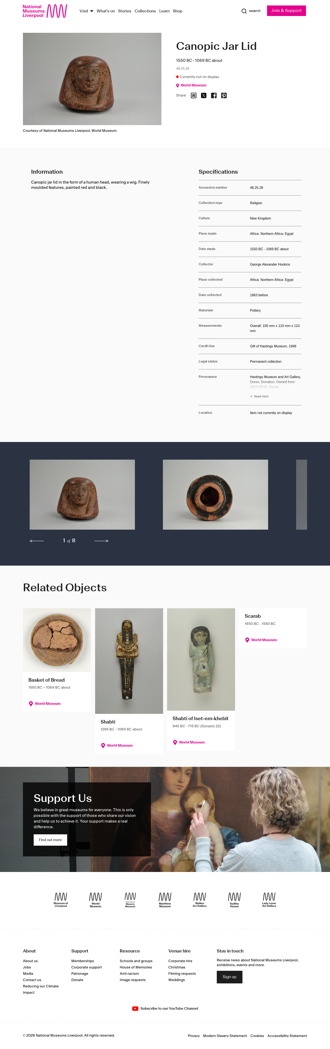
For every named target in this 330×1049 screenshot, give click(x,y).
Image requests (133, 980)
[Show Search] (251, 11)
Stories (124, 11)
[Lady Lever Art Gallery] (269, 900)
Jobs (27, 967)
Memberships (82, 961)
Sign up (230, 977)
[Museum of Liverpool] (60, 900)
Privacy (194, 1036)
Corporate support (86, 967)
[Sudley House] (234, 900)
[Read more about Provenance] (275, 387)
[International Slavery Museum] (130, 900)
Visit (84, 11)
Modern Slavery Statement (225, 1036)
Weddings (176, 980)
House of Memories (136, 967)
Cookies (257, 1036)
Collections (145, 11)
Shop (177, 11)
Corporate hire (180, 961)
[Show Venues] (91, 11)
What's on (106, 11)
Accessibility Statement (287, 1036)
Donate (77, 980)
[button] (88, 497)
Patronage (79, 974)
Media (28, 974)
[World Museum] (95, 900)
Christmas (176, 967)
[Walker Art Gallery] (199, 900)
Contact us (32, 980)
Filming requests (182, 974)
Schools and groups (136, 961)
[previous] (37, 541)
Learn (164, 11)
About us (30, 961)
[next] (101, 541)
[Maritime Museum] (165, 900)
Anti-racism (129, 974)
